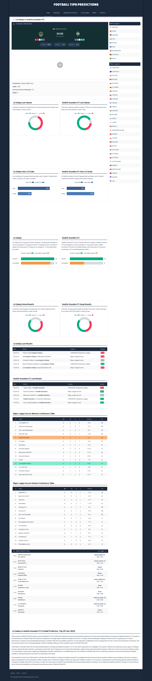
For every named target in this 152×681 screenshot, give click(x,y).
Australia (114, 71)
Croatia (114, 91)
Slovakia (114, 154)
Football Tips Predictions (76, 4)
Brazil (113, 58)
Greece (113, 107)
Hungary (114, 111)
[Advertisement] (60, 65)
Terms (18, 673)
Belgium (113, 79)
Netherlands (115, 51)
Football (56, 13)
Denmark (114, 99)
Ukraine (113, 177)
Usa (112, 181)
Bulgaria (114, 83)
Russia (113, 146)
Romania (114, 142)
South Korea (115, 161)
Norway (113, 134)
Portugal (114, 54)
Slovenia (114, 157)
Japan (113, 122)
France (113, 43)
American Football (70, 13)
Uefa (112, 47)
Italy (112, 39)
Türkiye (113, 173)
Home (48, 13)
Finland (113, 103)
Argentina (114, 68)
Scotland (114, 150)
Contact (103, 13)
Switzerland (115, 169)
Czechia (113, 95)
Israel (113, 118)
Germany (114, 35)
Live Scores (85, 13)
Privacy (13, 673)
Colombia (114, 87)
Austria (114, 75)
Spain (113, 31)
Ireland (113, 114)
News (94, 13)
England (114, 27)
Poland (113, 138)
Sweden (113, 165)
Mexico (113, 126)
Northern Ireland (117, 130)
